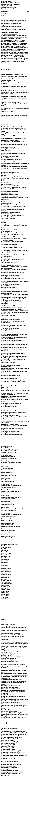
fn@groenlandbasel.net (8, 470)
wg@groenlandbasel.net (8, 510)
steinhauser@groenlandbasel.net (11, 532)
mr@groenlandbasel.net (8, 487)
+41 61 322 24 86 (6, 6)
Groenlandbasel (6, 1)
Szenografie (4, 13)
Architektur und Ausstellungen (10, 3)
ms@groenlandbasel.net (8, 458)
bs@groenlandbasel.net (8, 493)
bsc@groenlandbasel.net (8, 475)
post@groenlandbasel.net (9, 7)
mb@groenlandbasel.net (8, 516)
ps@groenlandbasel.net (8, 481)
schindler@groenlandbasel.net (10, 538)
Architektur (4, 11)
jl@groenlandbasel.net (8, 504)
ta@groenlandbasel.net (8, 464)
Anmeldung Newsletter (8, 9)
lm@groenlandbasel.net (8, 498)
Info (27, 11)
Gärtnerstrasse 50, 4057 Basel (10, 4)
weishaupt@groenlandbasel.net (10, 526)
